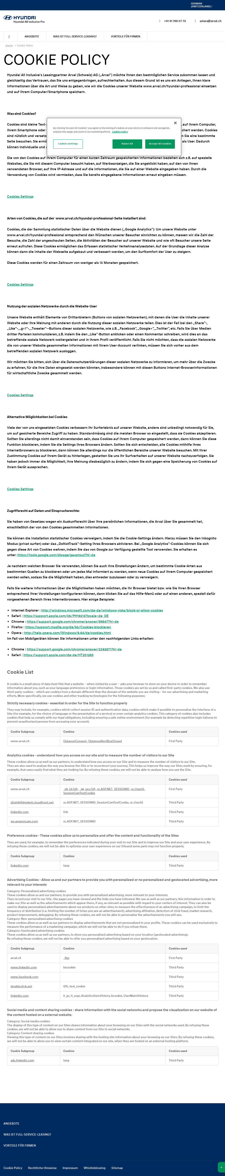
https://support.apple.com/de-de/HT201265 (58, 655)
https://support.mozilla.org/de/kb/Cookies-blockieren (68, 627)
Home (9, 45)
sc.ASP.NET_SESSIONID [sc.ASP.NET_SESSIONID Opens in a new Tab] (113, 789)
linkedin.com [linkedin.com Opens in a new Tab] (20, 812)
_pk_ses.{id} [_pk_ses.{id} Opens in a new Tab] (87, 789)
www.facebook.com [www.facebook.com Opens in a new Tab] (24, 977)
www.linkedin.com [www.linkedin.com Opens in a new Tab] (24, 968)
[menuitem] (10, 37)
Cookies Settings (20, 196)
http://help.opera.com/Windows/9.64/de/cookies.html (67, 633)
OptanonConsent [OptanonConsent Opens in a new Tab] (75, 741)
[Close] (175, 123)
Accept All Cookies (160, 143)
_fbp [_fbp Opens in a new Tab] (66, 958)
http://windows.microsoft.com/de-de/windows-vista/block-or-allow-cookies (102, 610)
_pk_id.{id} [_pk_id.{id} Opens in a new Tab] (70, 789)
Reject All (127, 143)
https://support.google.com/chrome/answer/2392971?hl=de (74, 649)
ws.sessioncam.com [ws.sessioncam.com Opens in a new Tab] (24, 822)
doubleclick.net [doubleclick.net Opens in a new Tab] (21, 986)
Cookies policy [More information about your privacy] (120, 131)
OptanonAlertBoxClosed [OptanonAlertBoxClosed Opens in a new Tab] (105, 741)
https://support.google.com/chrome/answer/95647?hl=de (73, 621)
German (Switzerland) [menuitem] (201, 5)
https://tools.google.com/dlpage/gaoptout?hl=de (56, 555)
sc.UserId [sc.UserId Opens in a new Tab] (137, 789)
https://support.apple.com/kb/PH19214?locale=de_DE (66, 616)
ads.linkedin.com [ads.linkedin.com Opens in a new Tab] (22, 1061)
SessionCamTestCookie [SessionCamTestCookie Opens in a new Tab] (79, 793)
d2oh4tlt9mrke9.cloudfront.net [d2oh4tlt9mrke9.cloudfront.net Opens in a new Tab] (32, 803)
